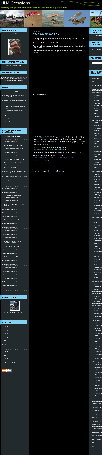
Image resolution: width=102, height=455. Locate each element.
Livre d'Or (6, 118)
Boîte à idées (7, 122)
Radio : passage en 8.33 (11, 92)
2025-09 (6, 351)
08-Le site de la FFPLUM (11, 168)
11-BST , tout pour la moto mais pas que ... (15, 180)
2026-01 (6, 337)
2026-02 (6, 333)
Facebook (51, 171)
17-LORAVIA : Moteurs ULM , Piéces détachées (14, 205)
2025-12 (6, 341)
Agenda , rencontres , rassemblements (15, 100)
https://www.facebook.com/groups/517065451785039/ (53, 157)
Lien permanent (42, 171)
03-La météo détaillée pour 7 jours (13, 148)
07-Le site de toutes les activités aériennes (13, 163)
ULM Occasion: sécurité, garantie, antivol (15, 107)
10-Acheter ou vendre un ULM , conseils (15, 176)
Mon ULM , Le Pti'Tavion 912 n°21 (13, 313)
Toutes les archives (9, 362)
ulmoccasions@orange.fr (13, 65)
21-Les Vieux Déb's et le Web (12, 220)
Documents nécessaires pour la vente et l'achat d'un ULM (15, 96)
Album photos (9, 297)
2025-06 (6, 358)
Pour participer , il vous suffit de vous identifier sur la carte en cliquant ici (55, 136)
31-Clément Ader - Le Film (11, 257)
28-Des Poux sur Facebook (11, 246)
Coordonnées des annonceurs (14, 110)
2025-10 (6, 348)
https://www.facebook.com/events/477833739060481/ (51, 149)
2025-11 (6, 344)
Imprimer (60, 171)
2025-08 (6, 355)
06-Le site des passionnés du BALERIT (15, 159)
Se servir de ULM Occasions (12, 104)
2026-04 (6, 326)
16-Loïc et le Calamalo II (11, 200)
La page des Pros (9, 115)
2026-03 (6, 330)
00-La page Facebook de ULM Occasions (12, 137)
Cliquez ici (14, 33)
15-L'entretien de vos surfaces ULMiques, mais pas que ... (12, 196)
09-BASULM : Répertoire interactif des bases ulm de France (15, 172)
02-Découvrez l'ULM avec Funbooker (14, 145)
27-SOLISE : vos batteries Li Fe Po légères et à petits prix (14, 242)
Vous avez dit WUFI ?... (46, 33)
